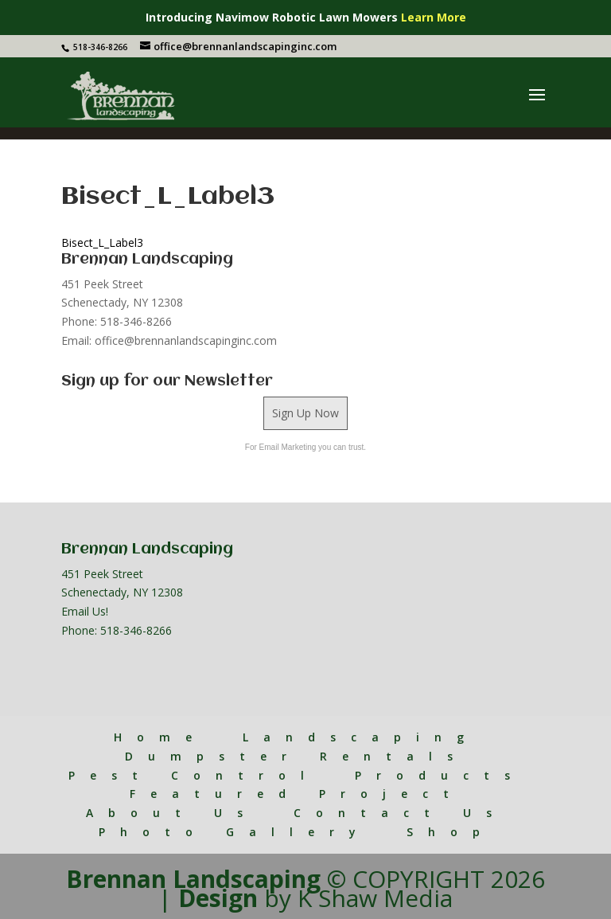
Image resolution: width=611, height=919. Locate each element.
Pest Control (193, 775)
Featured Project (297, 793)
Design (218, 898)
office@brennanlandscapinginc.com (186, 340)
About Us (172, 812)
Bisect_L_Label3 (102, 242)
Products (440, 775)
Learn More (433, 17)
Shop (451, 831)
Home (160, 737)
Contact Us (400, 812)
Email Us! (84, 611)
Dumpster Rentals (296, 756)
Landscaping (361, 737)
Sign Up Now (305, 412)
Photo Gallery (235, 831)
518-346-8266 (136, 630)
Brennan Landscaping (193, 878)
